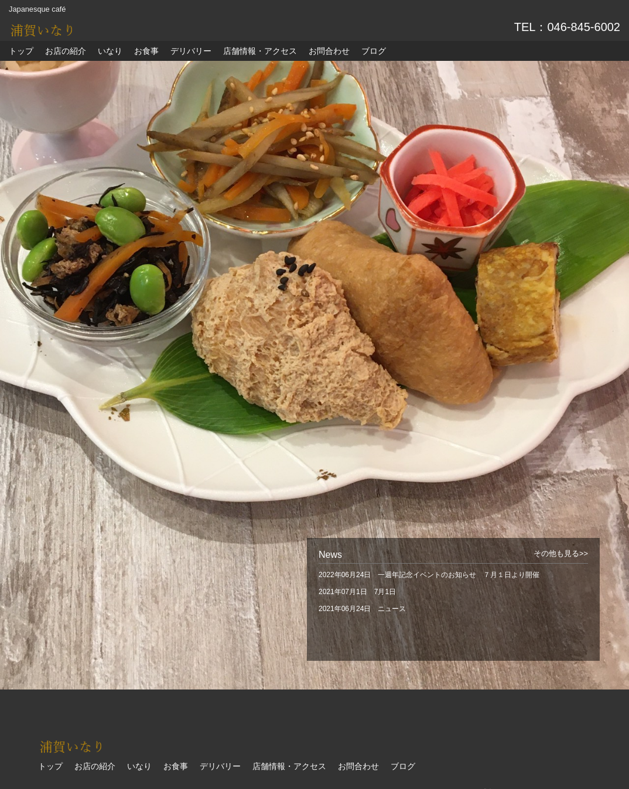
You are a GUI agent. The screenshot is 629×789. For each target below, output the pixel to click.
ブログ (373, 51)
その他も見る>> (561, 554)
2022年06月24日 (429, 575)
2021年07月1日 (357, 592)
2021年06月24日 (362, 609)
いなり (110, 51)
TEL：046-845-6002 (567, 26)
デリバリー (190, 51)
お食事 (146, 51)
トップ (21, 51)
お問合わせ (329, 51)
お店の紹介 (65, 51)
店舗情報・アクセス (260, 51)
